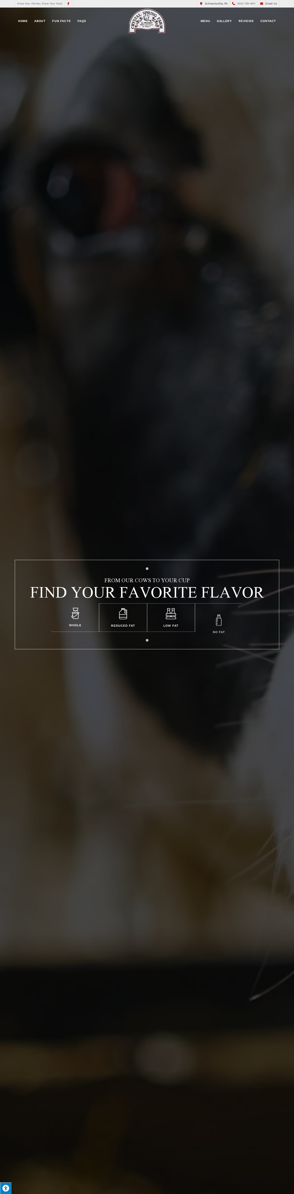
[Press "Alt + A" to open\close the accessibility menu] (6, 1188)
